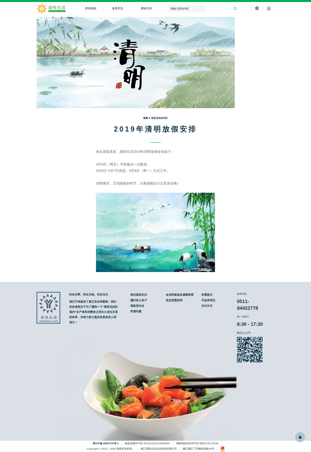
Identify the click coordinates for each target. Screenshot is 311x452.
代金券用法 (208, 300)
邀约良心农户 (138, 300)
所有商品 (90, 8)
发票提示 (206, 294)
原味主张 (146, 8)
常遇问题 (135, 311)
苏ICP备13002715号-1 (106, 443)
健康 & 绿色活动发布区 (155, 118)
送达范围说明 (174, 300)
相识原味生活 (138, 294)
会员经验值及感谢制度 (180, 294)
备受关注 (117, 8)
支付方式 (206, 305)
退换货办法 (137, 305)
